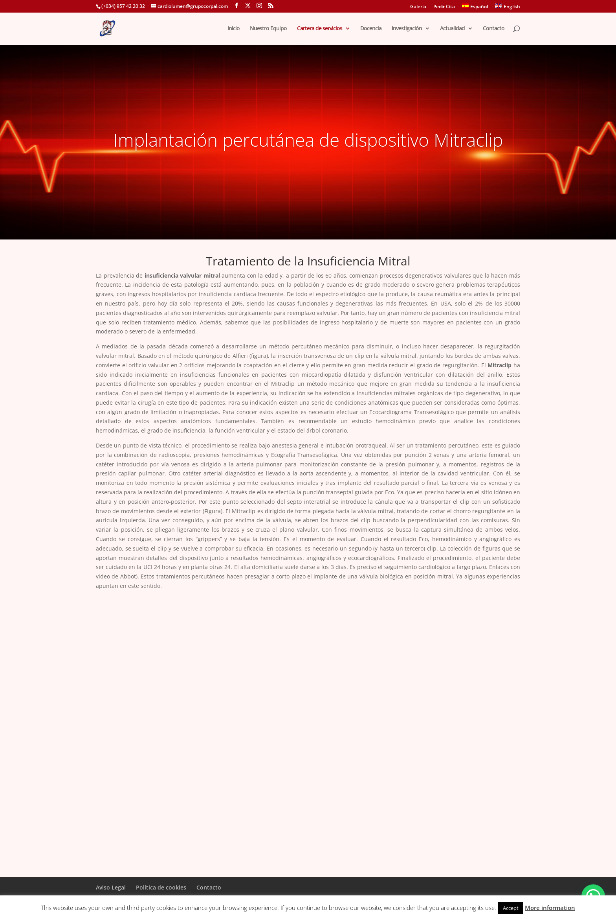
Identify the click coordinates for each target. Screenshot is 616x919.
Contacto (493, 29)
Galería (418, 7)
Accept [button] (511, 908)
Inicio (233, 29)
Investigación (407, 29)
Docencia (370, 29)
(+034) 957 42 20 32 (123, 6)
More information (550, 908)
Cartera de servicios (319, 29)
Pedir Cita (444, 7)
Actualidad (452, 29)
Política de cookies (161, 887)
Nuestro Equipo (268, 29)
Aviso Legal (111, 887)
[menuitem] (475, 8)
